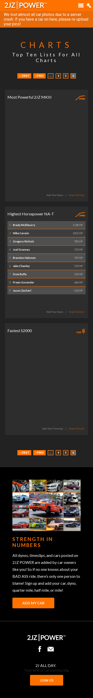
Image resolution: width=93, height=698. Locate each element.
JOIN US (46, 680)
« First (24, 76)
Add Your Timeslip (52, 428)
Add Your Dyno (54, 195)
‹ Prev (39, 76)
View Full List (76, 195)
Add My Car (33, 603)
